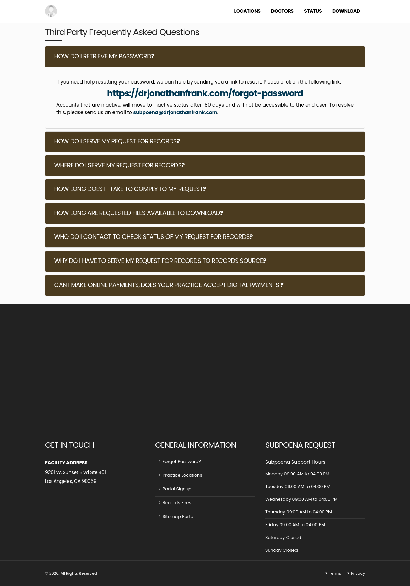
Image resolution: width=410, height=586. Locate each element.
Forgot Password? (182, 461)
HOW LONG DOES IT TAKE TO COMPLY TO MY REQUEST (130, 189)
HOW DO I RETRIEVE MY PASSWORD (104, 56)
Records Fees (177, 503)
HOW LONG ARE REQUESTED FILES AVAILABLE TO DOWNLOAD (138, 213)
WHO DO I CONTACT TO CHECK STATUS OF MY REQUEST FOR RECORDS (153, 236)
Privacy (358, 573)
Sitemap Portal (179, 516)
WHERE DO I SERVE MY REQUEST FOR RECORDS (119, 165)
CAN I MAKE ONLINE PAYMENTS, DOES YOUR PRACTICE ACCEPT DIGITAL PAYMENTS (168, 284)
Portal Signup (177, 489)
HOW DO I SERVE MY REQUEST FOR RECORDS (117, 141)
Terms (335, 573)
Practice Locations (182, 475)
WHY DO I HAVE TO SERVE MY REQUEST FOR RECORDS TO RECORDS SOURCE (160, 260)
